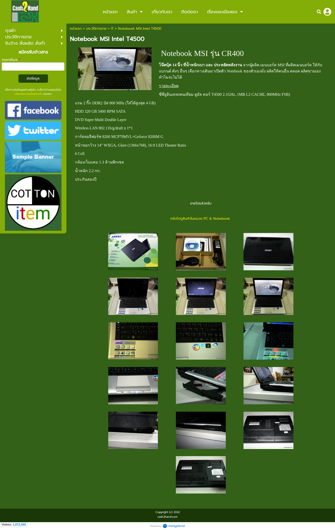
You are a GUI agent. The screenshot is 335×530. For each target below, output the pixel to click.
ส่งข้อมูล (33, 78)
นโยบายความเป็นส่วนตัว (28, 94)
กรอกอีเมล (11, 59)
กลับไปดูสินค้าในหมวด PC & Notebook (200, 218)
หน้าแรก (76, 28)
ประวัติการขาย (96, 28)
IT (112, 28)
